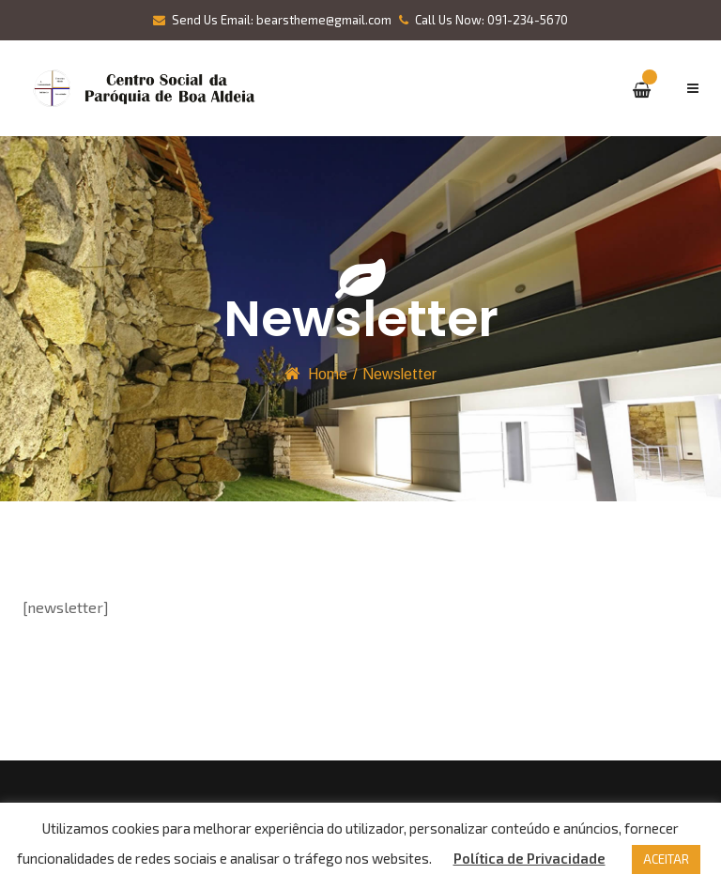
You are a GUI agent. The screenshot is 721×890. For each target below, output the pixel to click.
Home (327, 374)
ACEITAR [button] (666, 859)
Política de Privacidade (529, 858)
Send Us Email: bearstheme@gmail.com (272, 19)
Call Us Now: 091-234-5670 (483, 19)
